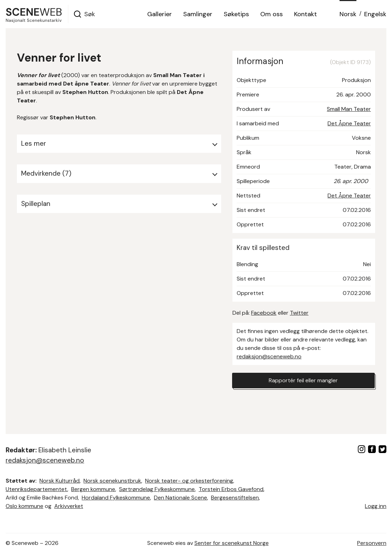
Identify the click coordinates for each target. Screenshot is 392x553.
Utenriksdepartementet (36, 489)
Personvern (371, 543)
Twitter (299, 312)
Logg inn (375, 506)
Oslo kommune (24, 506)
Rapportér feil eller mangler (303, 380)
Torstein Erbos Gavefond (231, 489)
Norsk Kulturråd (59, 480)
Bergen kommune (93, 489)
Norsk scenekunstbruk (112, 480)
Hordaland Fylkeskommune (116, 497)
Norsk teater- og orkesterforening (189, 480)
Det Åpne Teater (349, 123)
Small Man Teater (349, 109)
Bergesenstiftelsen (235, 497)
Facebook (263, 312)
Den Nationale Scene (180, 497)
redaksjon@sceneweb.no (269, 356)
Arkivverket (68, 506)
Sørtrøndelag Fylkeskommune (157, 489)
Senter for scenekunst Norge (231, 543)
